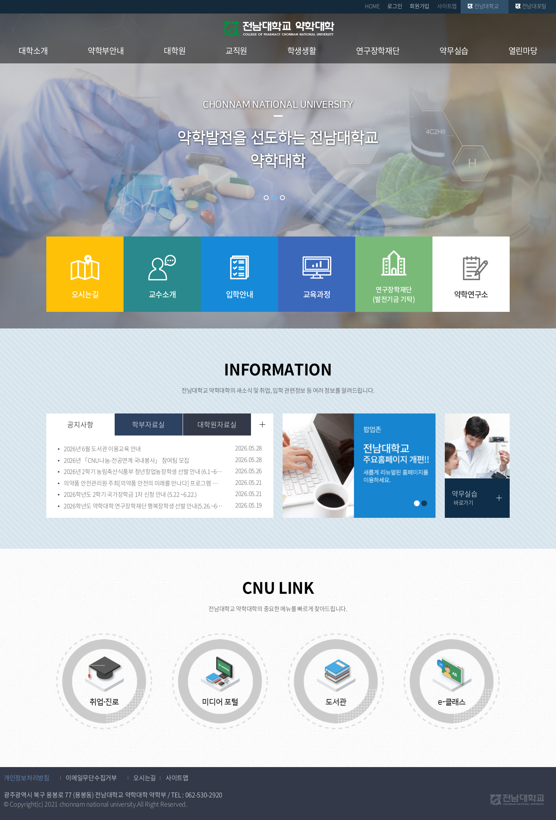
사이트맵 (447, 6)
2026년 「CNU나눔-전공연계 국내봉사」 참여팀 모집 (126, 460)
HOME (372, 6)
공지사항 (80, 424)
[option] (359, 465)
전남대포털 (534, 6)
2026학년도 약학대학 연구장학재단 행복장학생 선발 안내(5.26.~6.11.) (143, 506)
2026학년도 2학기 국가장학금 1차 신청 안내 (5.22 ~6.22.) (130, 494)
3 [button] (282, 197)
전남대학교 (486, 6)
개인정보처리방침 (26, 777)
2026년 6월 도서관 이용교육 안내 (102, 449)
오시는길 (144, 777)
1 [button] (266, 197)
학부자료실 (148, 424)
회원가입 (419, 6)
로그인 (394, 6)
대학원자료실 (217, 424)
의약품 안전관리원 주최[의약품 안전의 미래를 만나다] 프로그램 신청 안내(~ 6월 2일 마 (143, 483)
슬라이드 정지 (291, 197)
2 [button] (274, 197)
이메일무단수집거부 (91, 777)
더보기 (262, 424)
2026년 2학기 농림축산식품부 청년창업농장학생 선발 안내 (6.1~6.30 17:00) (143, 472)
